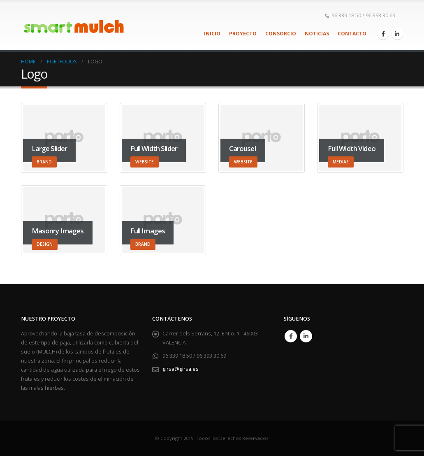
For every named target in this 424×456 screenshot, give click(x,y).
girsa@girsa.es (180, 368)
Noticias (317, 33)
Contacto (352, 33)
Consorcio (280, 33)
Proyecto (243, 33)
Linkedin (306, 336)
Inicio (212, 33)
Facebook (291, 336)
